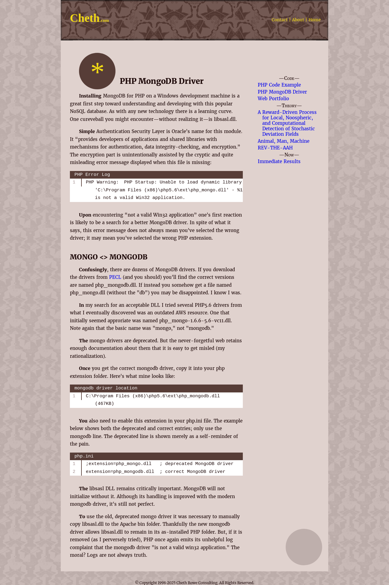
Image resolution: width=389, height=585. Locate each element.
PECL (115, 277)
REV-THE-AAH (275, 148)
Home (314, 19)
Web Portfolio (273, 98)
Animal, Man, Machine (283, 141)
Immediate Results (279, 161)
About (298, 19)
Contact (280, 19)
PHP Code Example (279, 85)
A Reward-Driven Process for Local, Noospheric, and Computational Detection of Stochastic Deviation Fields (287, 123)
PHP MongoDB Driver (282, 92)
